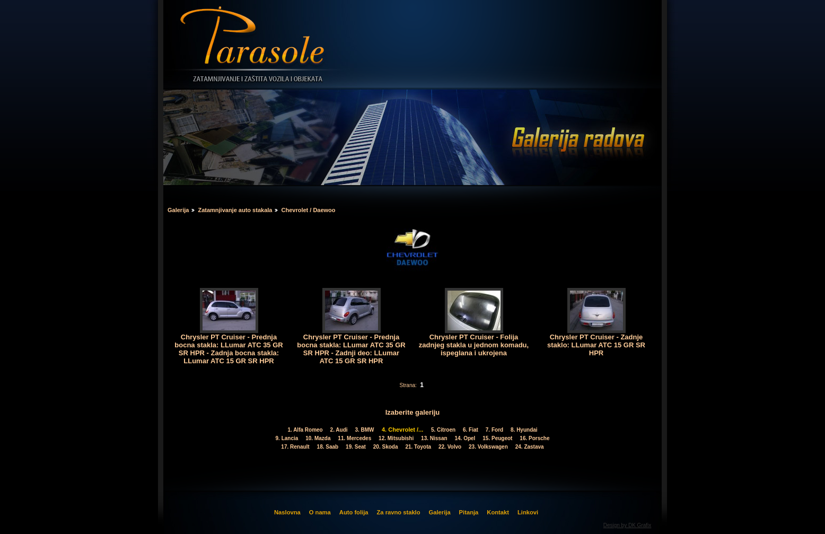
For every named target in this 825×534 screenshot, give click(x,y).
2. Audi (339, 430)
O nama (320, 512)
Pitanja (469, 512)
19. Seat (357, 447)
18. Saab (328, 447)
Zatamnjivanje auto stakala (235, 210)
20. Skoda (386, 447)
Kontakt (498, 512)
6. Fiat (471, 430)
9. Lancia (288, 438)
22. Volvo (450, 447)
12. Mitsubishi (397, 438)
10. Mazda (319, 438)
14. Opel (466, 438)
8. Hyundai (523, 430)
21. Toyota (419, 447)
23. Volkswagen (489, 447)
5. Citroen (444, 430)
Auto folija (353, 512)
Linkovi (527, 512)
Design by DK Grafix (627, 525)
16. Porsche (534, 438)
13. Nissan (435, 438)
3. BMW (365, 430)
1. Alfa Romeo (306, 430)
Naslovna (287, 512)
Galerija (178, 210)
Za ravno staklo (398, 512)
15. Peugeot (498, 438)
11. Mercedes (355, 438)
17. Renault (296, 447)
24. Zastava (529, 447)
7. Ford (494, 430)
